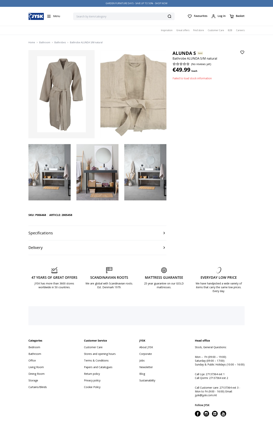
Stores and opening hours (100, 354)
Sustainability (147, 380)
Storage (33, 380)
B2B (230, 30)
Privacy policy (92, 380)
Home (31, 42)
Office (32, 360)
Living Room (36, 367)
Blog (142, 374)
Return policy (92, 374)
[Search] (169, 16)
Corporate (145, 354)
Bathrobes (60, 42)
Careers (240, 30)
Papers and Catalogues (98, 367)
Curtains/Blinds (37, 387)
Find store (198, 30)
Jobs (142, 360)
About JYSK (146, 347)
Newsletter (146, 367)
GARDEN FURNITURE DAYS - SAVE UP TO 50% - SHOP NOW (136, 3)
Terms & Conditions (96, 360)
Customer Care (216, 30)
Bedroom (34, 347)
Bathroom (44, 42)
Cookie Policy (92, 387)
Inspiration (167, 30)
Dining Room (36, 374)
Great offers (182, 30)
